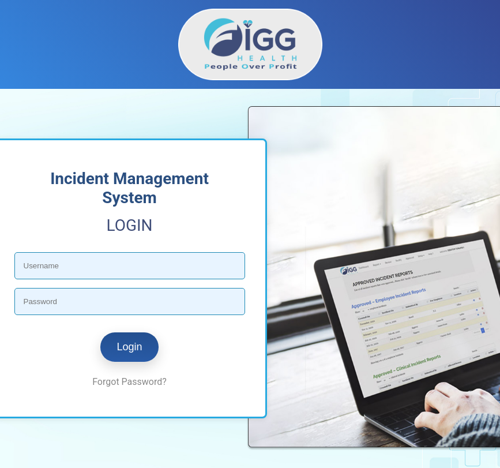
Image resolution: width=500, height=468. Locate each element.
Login (129, 347)
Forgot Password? (129, 381)
